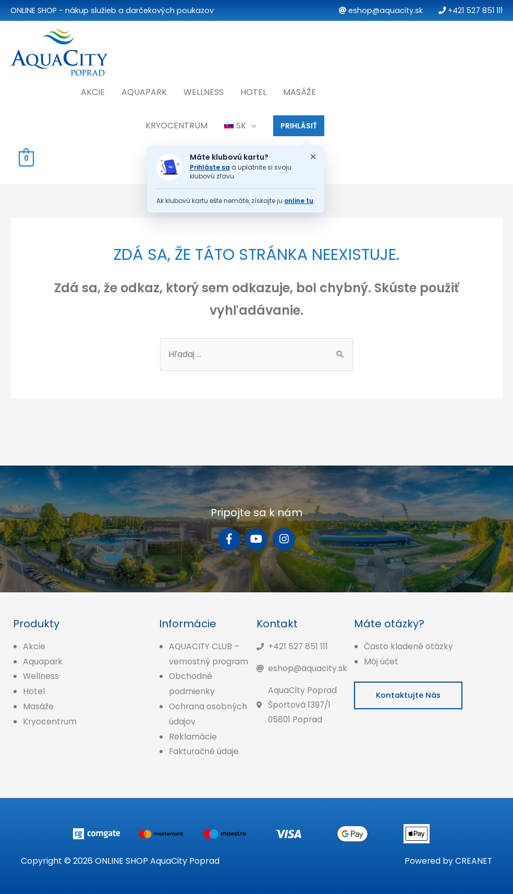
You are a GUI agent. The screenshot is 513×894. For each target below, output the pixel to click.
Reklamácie (193, 736)
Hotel (253, 90)
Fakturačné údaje (204, 751)
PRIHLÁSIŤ (298, 123)
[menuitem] (240, 123)
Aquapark (144, 90)
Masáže (299, 90)
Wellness (204, 90)
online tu (298, 198)
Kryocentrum (176, 123)
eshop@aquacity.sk (381, 10)
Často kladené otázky (408, 645)
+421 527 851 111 (470, 10)
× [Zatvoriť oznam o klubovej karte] (313, 155)
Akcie (93, 90)
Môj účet (381, 660)
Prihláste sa (210, 165)
